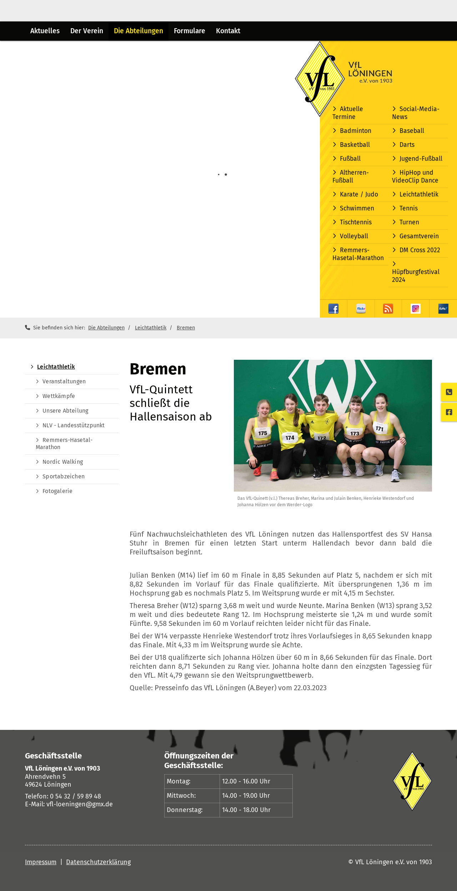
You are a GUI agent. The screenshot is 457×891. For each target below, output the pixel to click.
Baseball (412, 131)
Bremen (186, 328)
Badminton (355, 131)
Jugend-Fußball (421, 159)
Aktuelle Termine (347, 113)
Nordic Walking (62, 461)
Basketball (355, 145)
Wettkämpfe (58, 396)
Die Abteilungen (138, 31)
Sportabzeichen (63, 476)
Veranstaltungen (64, 381)
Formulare (189, 31)
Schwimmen (357, 208)
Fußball (350, 159)
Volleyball (354, 236)
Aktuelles (45, 31)
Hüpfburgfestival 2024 (416, 276)
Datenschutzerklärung (98, 862)
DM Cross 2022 (420, 250)
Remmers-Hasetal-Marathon (358, 254)
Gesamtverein (419, 236)
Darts (407, 145)
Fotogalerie (57, 491)
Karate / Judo (359, 194)
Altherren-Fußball (350, 176)
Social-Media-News (416, 113)
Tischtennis (356, 222)
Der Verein (86, 31)
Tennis (409, 208)
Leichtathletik (419, 194)
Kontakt (228, 31)
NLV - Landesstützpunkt (73, 425)
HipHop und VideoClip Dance (415, 176)
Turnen (409, 222)
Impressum (40, 862)
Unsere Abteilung (65, 410)
